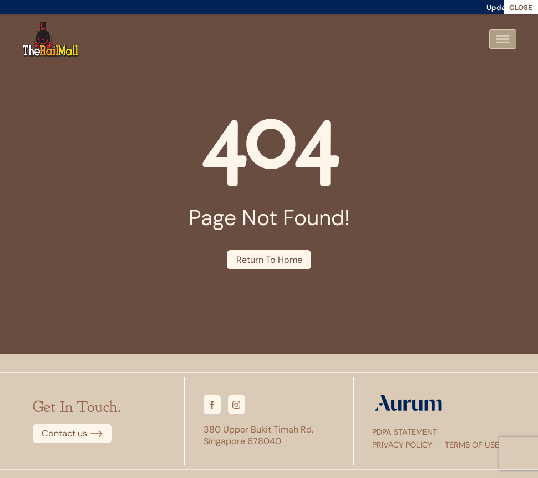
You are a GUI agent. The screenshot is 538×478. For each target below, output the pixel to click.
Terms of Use (472, 444)
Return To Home (269, 260)
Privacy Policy (402, 444)
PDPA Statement (404, 432)
